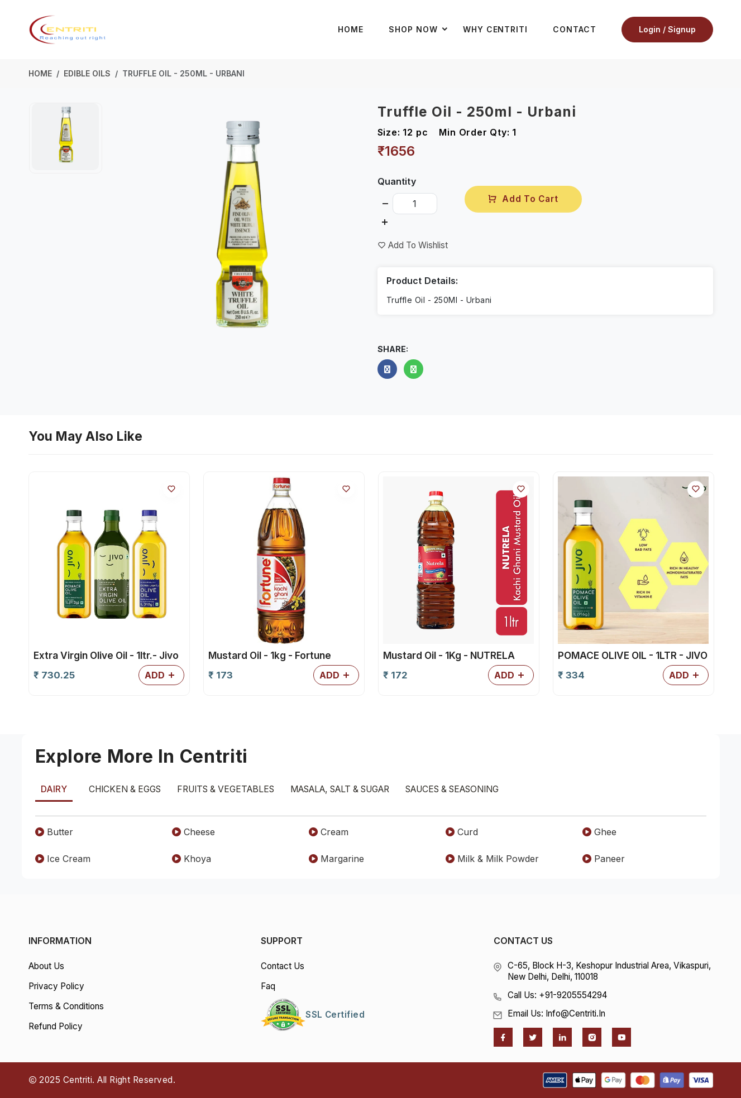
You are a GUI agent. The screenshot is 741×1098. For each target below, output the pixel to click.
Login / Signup (667, 30)
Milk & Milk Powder (492, 858)
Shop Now (421, 30)
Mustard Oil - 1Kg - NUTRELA (99, 656)
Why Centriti (495, 30)
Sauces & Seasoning (452, 789)
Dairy (54, 789)
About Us (46, 966)
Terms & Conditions (66, 1006)
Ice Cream (62, 858)
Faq (268, 986)
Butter (54, 831)
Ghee (599, 831)
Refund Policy (55, 1026)
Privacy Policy (56, 986)
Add (161, 675)
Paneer (603, 858)
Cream (328, 831)
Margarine (336, 858)
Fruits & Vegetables (225, 789)
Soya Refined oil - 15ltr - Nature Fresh (455, 663)
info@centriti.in (575, 1013)
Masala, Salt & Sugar (339, 789)
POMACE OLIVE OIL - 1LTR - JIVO (283, 656)
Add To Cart (523, 199)
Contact (574, 30)
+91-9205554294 (573, 995)
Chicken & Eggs (125, 789)
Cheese (193, 831)
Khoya (191, 858)
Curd (462, 831)
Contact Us (282, 966)
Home (350, 30)
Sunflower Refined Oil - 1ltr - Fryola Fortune (622, 663)
